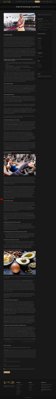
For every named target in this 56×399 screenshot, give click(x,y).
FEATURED (31, 384)
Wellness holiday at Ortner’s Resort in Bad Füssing (44, 23)
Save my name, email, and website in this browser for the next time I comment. (19, 369)
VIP (17, 394)
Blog (9, 339)
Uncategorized (40, 56)
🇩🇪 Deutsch (50, 1)
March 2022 (39, 46)
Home (17, 1)
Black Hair (18, 387)
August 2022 (39, 42)
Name (5, 360)
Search (47, 2)
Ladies (24, 1)
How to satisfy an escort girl (9, 341)
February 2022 (40, 47)
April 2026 (39, 41)
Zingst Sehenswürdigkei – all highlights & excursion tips (44, 21)
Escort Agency (31, 74)
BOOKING (37, 1)
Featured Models (19, 384)
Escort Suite (6, 339)
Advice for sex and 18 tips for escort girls (28, 341)
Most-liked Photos (31, 1)
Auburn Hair (18, 391)
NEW (30, 386)
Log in (38, 63)
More (41, 1)
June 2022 (39, 43)
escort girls (8, 46)
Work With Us (20, 1)
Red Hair (18, 393)
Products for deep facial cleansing (43, 30)
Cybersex (18, 390)
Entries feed (39, 64)
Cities (26, 1)
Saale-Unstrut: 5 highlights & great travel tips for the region (44, 28)
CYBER (30, 387)
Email (5, 364)
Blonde (18, 386)
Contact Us (44, 1)
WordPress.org (40, 67)
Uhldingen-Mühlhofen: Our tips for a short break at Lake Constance (44, 26)
